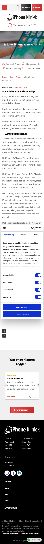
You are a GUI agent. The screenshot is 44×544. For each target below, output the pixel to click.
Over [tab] (36, 235)
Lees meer (11, 397)
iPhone (18, 77)
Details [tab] (23, 235)
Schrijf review (21, 410)
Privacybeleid (34, 534)
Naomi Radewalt (15, 379)
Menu (4, 7)
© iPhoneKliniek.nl (9, 521)
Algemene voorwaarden (19, 534)
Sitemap (5, 534)
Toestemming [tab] (8, 235)
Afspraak (36, 7)
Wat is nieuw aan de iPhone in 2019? (4, 331)
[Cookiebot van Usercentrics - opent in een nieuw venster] (31, 228)
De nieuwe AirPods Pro (4, 336)
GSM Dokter (9, 466)
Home (4, 77)
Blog (11, 77)
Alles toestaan (22, 307)
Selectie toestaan (22, 314)
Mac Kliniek (8, 463)
